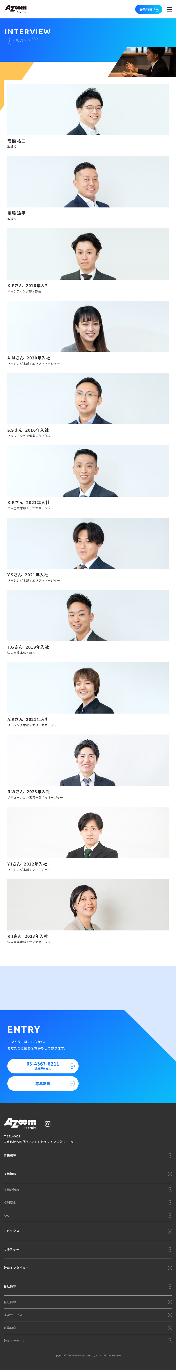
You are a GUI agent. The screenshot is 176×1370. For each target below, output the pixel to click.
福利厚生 (10, 1202)
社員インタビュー (16, 1267)
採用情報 (10, 1174)
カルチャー (11, 1249)
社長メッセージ (14, 1340)
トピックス (11, 1231)
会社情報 (10, 1286)
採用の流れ (11, 1189)
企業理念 (10, 1328)
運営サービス (13, 1315)
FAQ (7, 1215)
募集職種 (150, 9)
